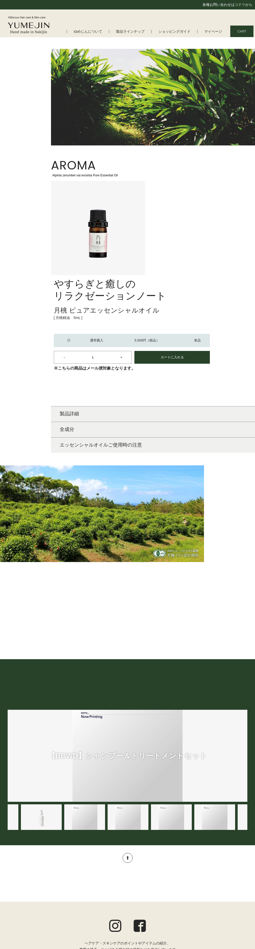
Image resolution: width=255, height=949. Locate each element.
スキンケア (105, 901)
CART (241, 31)
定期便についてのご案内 (227, 900)
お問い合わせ (236, 927)
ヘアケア (103, 894)
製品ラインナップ (135, 31)
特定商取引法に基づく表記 (226, 921)
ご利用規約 (238, 907)
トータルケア (107, 915)
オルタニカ (105, 928)
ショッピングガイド (177, 31)
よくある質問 (23, 901)
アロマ (101, 922)
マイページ (214, 31)
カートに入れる (223, 237)
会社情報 (20, 908)
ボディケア (105, 908)
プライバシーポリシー (229, 914)
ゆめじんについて (94, 31)
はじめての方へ (25, 894)
